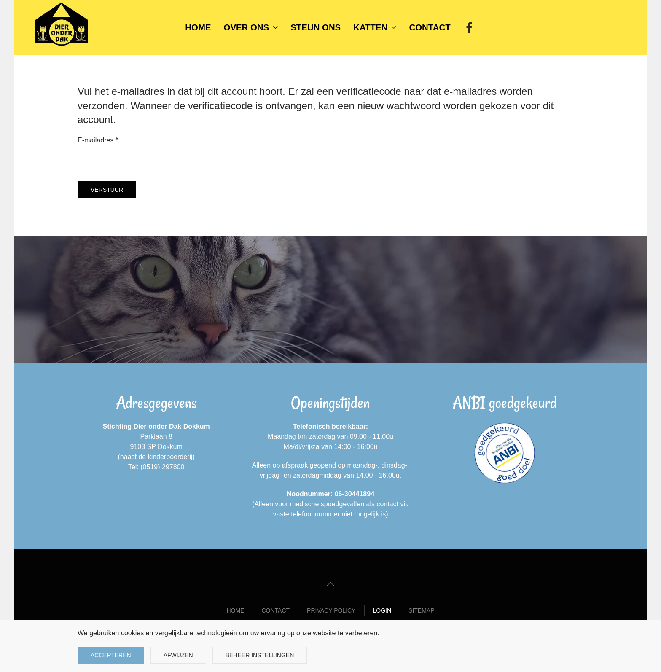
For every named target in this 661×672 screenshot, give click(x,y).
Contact (430, 27)
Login (382, 610)
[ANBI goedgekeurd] (504, 453)
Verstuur (107, 189)
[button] (330, 584)
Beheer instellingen (260, 655)
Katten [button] (374, 27)
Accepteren (111, 655)
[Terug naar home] (61, 27)
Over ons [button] (251, 27)
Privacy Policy (331, 610)
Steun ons (315, 27)
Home (198, 27)
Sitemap (421, 610)
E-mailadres (98, 140)
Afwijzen (178, 655)
